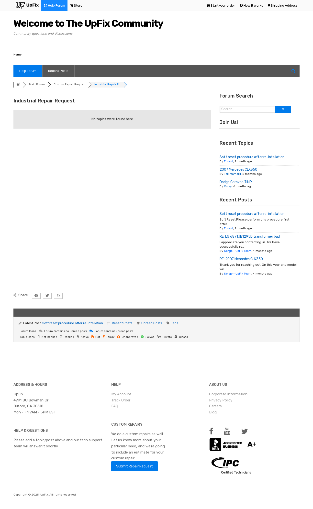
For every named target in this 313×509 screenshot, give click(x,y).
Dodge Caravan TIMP (236, 182)
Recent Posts (58, 71)
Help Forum (56, 5)
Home (17, 54)
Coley (228, 186)
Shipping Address (284, 5)
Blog (213, 412)
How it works (253, 5)
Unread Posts (151, 323)
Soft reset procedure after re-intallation (252, 157)
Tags (174, 323)
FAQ (114, 406)
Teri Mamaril (232, 174)
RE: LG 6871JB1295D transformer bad (250, 236)
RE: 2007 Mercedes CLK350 (241, 259)
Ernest (228, 161)
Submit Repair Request (134, 466)
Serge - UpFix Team (237, 251)
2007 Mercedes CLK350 (238, 169)
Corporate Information (228, 394)
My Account (121, 394)
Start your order (223, 5)
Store (78, 5)
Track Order (120, 400)
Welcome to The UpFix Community (88, 23)
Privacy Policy (220, 400)
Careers (215, 406)
